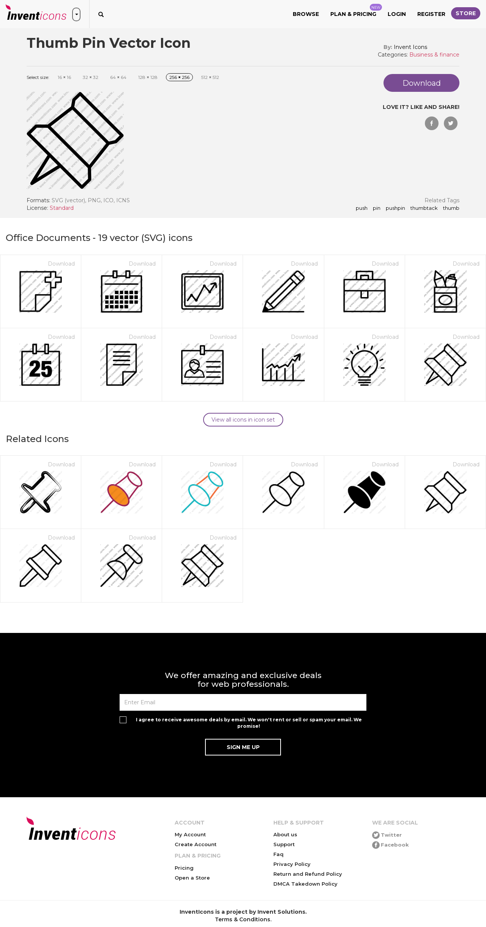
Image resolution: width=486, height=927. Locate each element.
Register (431, 14)
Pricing (184, 868)
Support (284, 844)
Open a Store (192, 878)
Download (61, 263)
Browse (306, 14)
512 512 (210, 77)
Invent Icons (410, 47)
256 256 (179, 77)
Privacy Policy (292, 864)
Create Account (195, 844)
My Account (190, 834)
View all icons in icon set (243, 419)
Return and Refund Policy (307, 874)
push (362, 208)
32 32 (90, 77)
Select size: (38, 77)
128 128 (148, 77)
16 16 (64, 77)
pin (376, 208)
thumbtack (424, 208)
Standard (62, 208)
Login (397, 14)
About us (285, 834)
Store (466, 13)
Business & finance (434, 54)
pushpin (395, 208)
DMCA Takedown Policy (305, 884)
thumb (451, 208)
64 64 (118, 77)
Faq (278, 854)
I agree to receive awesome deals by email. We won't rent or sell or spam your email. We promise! (249, 723)
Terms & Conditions (242, 919)
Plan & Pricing (356, 10)
